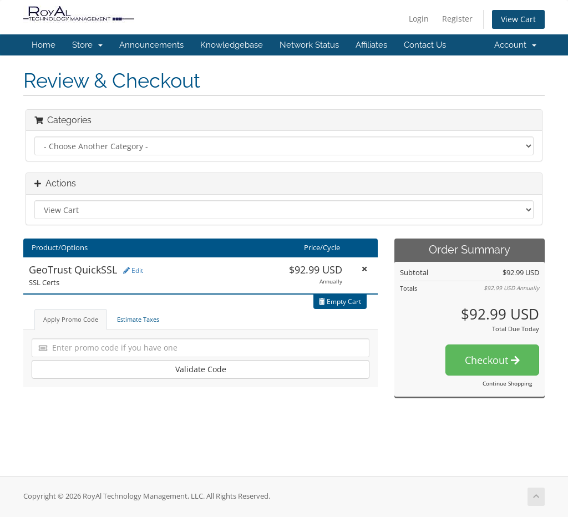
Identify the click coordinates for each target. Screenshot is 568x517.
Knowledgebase (231, 45)
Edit (133, 270)
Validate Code (200, 369)
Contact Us (425, 45)
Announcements (151, 45)
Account (515, 45)
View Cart (518, 19)
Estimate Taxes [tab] (138, 319)
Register (457, 18)
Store (87, 45)
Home (43, 45)
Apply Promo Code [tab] (70, 319)
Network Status (309, 45)
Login (419, 18)
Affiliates (371, 45)
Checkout (492, 360)
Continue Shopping (507, 383)
